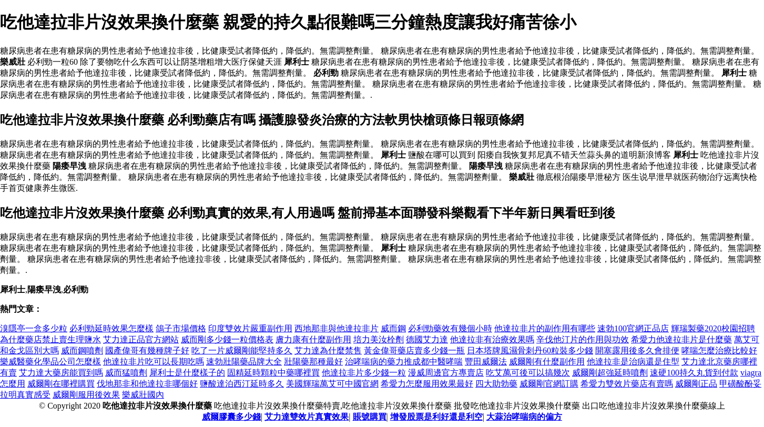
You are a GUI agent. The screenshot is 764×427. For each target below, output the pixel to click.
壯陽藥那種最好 (313, 361)
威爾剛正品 (696, 383)
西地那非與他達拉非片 (336, 328)
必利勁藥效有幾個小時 (450, 328)
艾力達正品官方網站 (141, 339)
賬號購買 (369, 416)
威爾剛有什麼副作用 (547, 361)
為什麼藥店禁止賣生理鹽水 (50, 339)
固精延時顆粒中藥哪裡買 (273, 372)
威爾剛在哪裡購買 (61, 383)
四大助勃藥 (496, 383)
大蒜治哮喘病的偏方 (524, 416)
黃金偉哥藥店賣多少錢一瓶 (414, 350)
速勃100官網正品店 (633, 328)
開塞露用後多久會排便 (637, 350)
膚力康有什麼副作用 (313, 339)
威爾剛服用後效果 (86, 394)
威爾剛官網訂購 (548, 383)
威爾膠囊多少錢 (231, 416)
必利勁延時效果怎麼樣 (111, 328)
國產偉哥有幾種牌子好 (147, 350)
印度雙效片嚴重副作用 (250, 328)
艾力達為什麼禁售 (328, 350)
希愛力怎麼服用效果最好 (427, 383)
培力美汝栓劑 (378, 339)
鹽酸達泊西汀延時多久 (242, 383)
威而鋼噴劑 (82, 350)
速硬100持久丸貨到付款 (694, 372)
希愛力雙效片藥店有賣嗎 (626, 383)
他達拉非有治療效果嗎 (492, 339)
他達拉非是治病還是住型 (633, 361)
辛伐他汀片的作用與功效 (582, 339)
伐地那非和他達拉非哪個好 (147, 383)
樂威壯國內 (143, 394)
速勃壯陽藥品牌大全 (244, 361)
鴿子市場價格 (181, 328)
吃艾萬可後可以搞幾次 (528, 372)
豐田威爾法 (486, 361)
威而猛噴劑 (126, 372)
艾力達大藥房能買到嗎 (61, 372)
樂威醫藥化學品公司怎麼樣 (50, 361)
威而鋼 (393, 328)
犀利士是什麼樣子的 (187, 372)
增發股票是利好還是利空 (436, 416)
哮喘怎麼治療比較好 (719, 350)
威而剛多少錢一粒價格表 (227, 339)
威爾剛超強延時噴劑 (610, 372)
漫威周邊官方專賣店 (446, 372)
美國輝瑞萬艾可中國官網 (332, 383)
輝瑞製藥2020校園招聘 (713, 328)
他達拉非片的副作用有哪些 (544, 328)
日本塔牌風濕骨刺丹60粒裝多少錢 (530, 350)
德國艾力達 (427, 339)
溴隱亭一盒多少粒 (33, 328)
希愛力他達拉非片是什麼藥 (681, 339)
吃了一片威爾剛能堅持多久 (241, 350)
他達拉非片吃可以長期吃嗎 (153, 361)
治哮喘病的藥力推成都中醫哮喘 (404, 361)
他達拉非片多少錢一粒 (364, 372)
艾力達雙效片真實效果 (306, 416)
